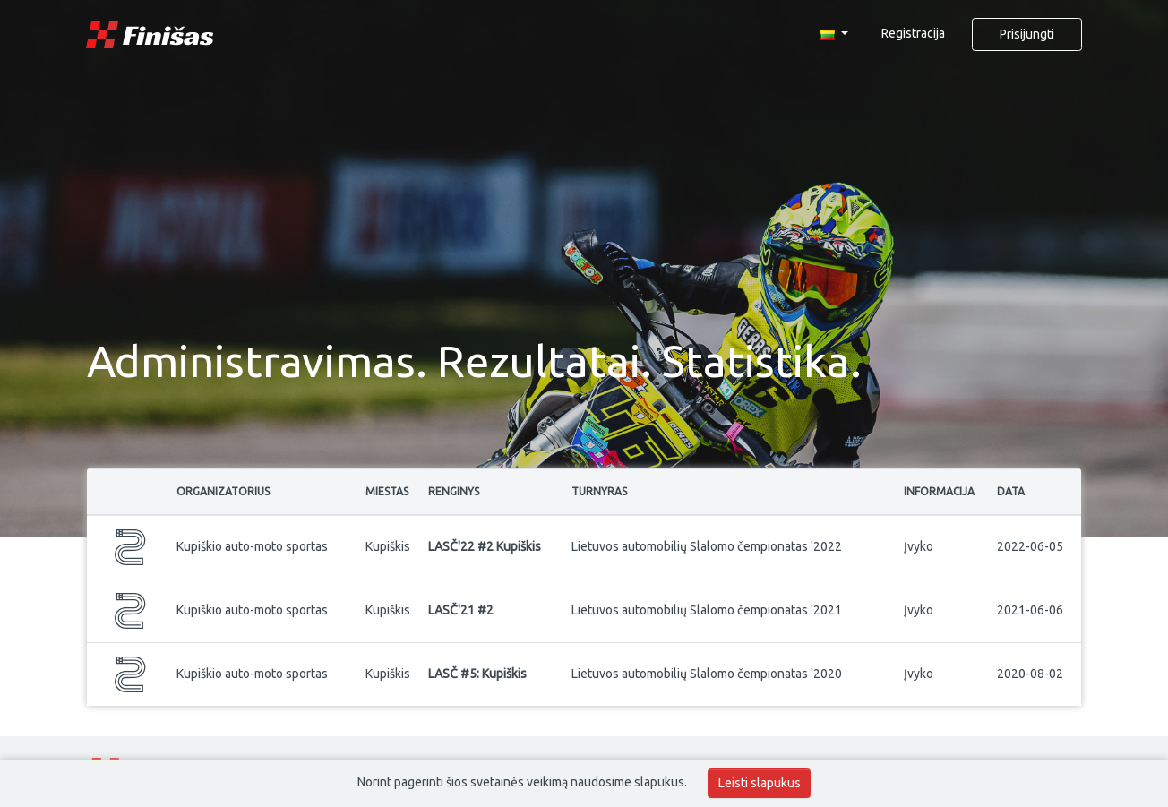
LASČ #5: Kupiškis (477, 673)
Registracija (913, 33)
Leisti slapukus (759, 783)
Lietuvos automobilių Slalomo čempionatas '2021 (706, 610)
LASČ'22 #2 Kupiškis (484, 546)
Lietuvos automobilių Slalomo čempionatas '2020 (706, 673)
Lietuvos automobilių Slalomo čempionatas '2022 (706, 546)
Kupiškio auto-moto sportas (252, 546)
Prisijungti (1027, 34)
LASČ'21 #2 (461, 610)
